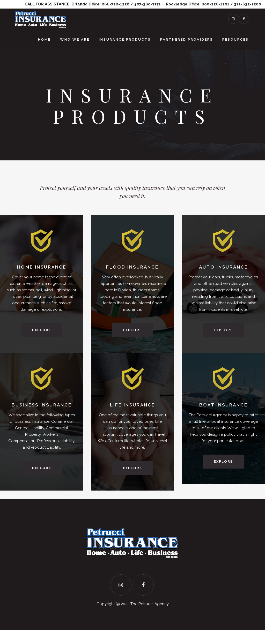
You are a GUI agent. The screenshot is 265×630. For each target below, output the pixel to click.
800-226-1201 (215, 4)
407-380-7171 (147, 4)
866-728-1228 (115, 4)
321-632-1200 (247, 4)
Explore (41, 330)
